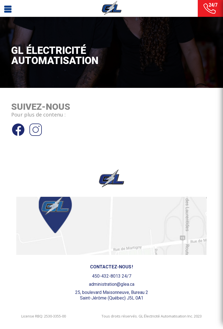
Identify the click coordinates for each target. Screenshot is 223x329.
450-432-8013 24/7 (111, 276)
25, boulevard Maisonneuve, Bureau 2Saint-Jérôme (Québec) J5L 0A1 (111, 295)
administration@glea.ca (111, 284)
